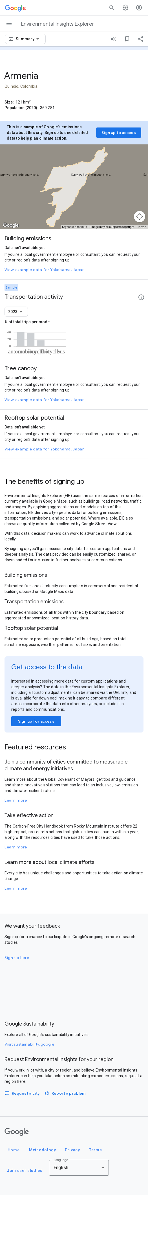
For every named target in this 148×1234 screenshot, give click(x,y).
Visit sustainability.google (29, 1082)
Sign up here (17, 996)
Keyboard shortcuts (74, 226)
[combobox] (28, 39)
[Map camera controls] (139, 216)
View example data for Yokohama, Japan (45, 269)
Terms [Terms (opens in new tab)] (142, 227)
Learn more (16, 838)
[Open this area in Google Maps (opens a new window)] (10, 225)
